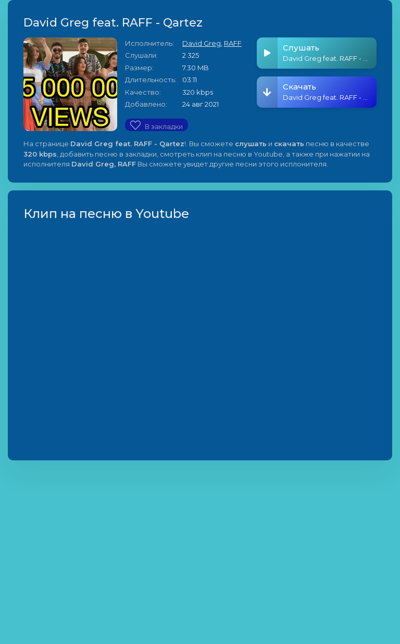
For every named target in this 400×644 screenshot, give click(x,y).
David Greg (201, 43)
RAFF (233, 43)
